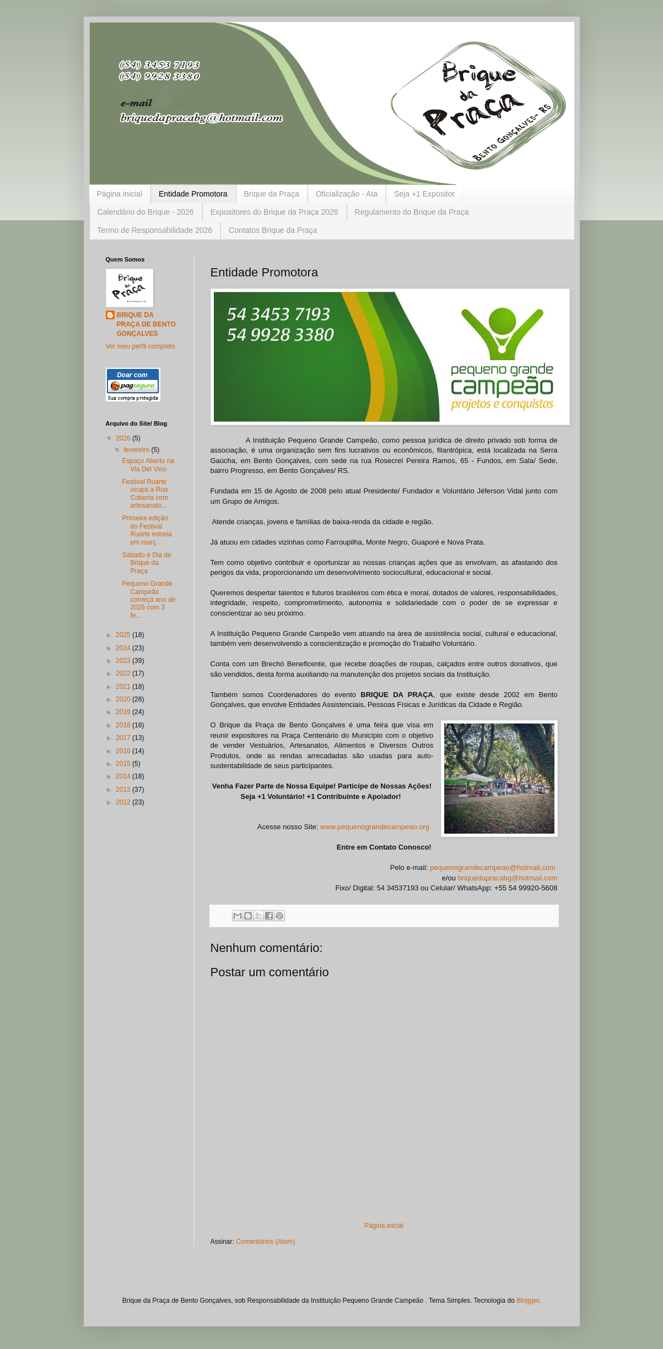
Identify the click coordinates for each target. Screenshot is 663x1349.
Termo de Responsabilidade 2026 (155, 230)
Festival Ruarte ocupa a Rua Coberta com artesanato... (145, 493)
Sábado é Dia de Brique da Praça (146, 563)
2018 (124, 725)
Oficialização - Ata (347, 193)
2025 (124, 635)
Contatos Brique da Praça (273, 230)
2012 (124, 802)
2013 (124, 789)
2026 (124, 438)
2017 (124, 738)
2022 (124, 673)
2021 (124, 686)
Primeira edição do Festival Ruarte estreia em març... (146, 530)
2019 (124, 712)
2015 (124, 764)
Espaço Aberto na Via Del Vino (148, 464)
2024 (124, 648)
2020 (124, 699)
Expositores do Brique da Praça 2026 (274, 212)
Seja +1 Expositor (424, 193)
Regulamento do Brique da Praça (412, 212)
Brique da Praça (271, 193)
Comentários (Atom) (265, 1241)
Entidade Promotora (193, 193)
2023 (124, 661)
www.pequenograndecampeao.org (374, 827)
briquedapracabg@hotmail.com (508, 878)
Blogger (527, 1300)
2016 (124, 751)
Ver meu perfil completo (140, 346)
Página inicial (120, 193)
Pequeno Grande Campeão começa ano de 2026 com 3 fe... (148, 599)
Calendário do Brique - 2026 (146, 212)
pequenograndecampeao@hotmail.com (493, 867)
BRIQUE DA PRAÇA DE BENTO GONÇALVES (146, 324)
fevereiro (137, 450)
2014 (124, 776)
